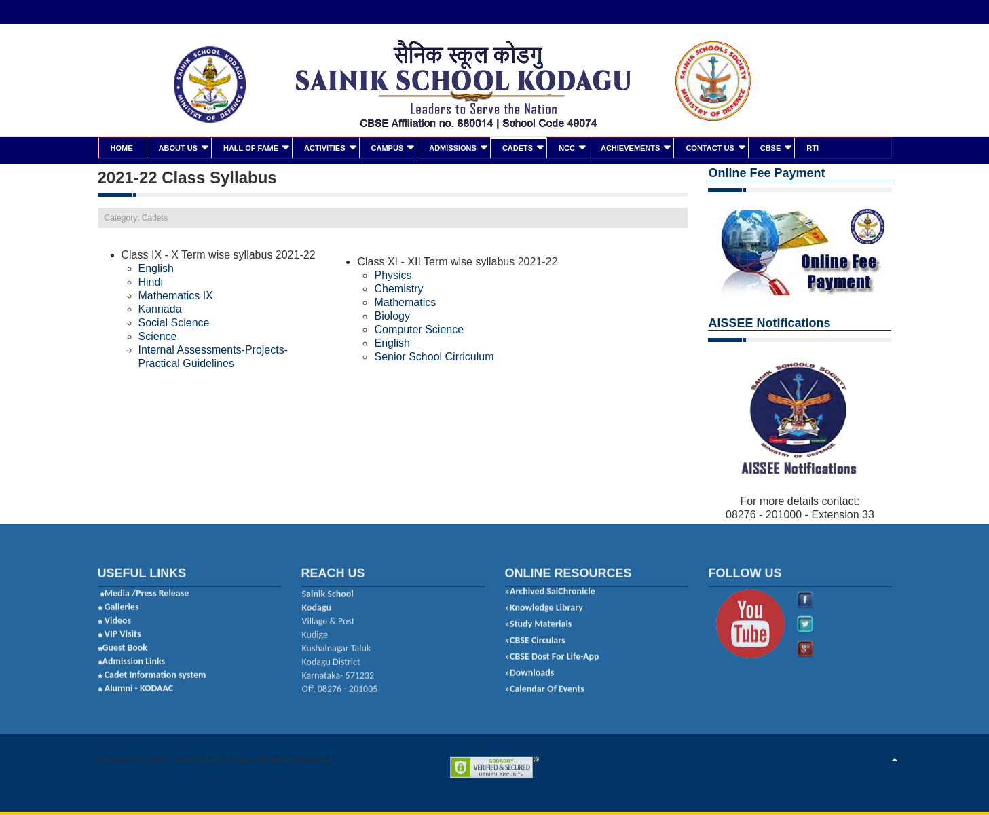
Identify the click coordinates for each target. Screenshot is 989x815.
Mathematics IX (175, 294)
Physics (392, 274)
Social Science (174, 321)
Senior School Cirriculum (433, 355)
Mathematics (405, 301)
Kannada (160, 308)
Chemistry (398, 287)
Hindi (152, 280)
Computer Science (419, 328)
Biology (391, 314)
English (156, 267)
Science (157, 335)
